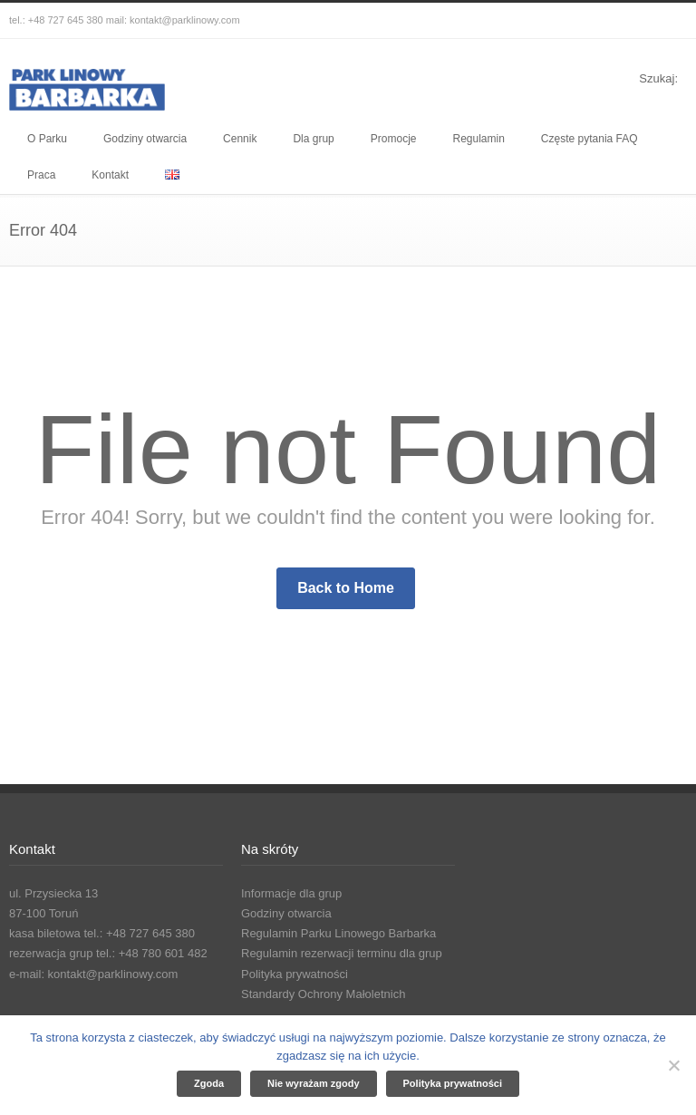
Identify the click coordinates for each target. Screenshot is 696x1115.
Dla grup (313, 138)
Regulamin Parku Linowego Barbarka (338, 933)
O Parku (47, 138)
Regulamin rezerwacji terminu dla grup (341, 953)
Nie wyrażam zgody (313, 1083)
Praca (41, 175)
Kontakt (110, 175)
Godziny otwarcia (145, 138)
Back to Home (345, 588)
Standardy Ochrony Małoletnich (323, 994)
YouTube (669, 21)
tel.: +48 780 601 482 (152, 953)
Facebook (596, 21)
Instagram (632, 21)
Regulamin (478, 138)
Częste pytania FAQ (589, 138)
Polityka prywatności (294, 974)
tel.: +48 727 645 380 (56, 20)
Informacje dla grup (291, 893)
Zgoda (209, 1083)
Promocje (394, 138)
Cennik (239, 138)
